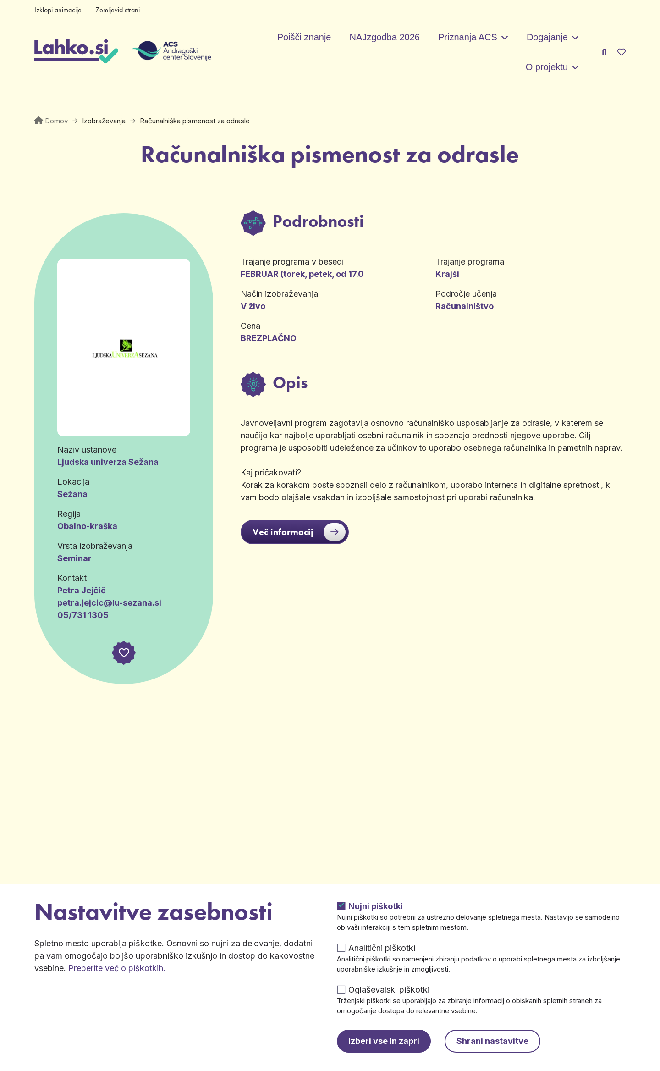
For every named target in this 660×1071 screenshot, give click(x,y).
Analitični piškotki (381, 948)
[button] (123, 653)
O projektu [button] (547, 67)
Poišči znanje (304, 37)
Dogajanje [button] (547, 37)
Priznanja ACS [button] (467, 37)
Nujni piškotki (375, 906)
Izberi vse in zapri (383, 1041)
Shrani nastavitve (492, 1041)
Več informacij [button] (299, 532)
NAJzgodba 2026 (384, 37)
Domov (56, 120)
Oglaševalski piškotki (388, 989)
